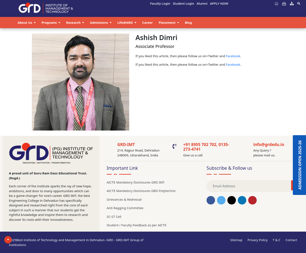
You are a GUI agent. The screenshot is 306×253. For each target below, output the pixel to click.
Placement (167, 22)
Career (147, 22)
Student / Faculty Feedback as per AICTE (136, 225)
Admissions (99, 22)
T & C (276, 240)
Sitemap (236, 240)
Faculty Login (160, 3)
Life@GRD (125, 22)
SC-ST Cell (114, 216)
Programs (49, 22)
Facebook (233, 56)
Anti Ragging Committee (125, 208)
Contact (291, 240)
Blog (188, 22)
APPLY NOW (219, 3)
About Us (25, 22)
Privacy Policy (258, 240)
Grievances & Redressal (124, 199)
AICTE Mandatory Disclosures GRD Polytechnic (141, 191)
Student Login (183, 3)
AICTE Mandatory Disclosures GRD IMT (135, 182)
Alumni (202, 3)
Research (73, 22)
